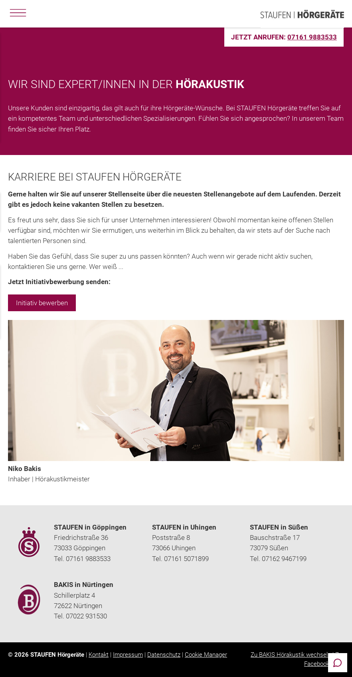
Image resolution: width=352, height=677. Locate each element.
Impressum (128, 654)
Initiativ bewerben (42, 303)
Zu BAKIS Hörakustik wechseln (291, 654)
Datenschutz (163, 654)
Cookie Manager (206, 654)
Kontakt (99, 654)
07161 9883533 (312, 37)
